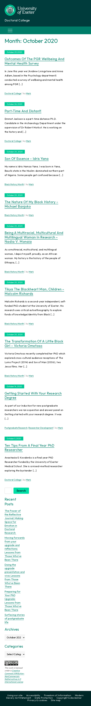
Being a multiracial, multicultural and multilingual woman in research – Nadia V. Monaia (34, 237)
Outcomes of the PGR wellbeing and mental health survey (34, 61)
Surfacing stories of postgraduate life (15, 618)
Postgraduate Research (16, 427)
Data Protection (44, 697)
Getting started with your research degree (33, 395)
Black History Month (14, 184)
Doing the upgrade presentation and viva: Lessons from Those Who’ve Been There (15, 575)
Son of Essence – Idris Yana (27, 158)
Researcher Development (40, 427)
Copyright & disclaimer (69, 697)
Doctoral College (13, 93)
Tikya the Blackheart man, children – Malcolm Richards (34, 291)
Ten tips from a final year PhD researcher (29, 447)
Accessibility (33, 695)
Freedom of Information (57, 695)
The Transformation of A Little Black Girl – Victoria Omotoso (34, 343)
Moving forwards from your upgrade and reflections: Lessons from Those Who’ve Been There (15, 548)
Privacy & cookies (37, 700)
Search (21, 490)
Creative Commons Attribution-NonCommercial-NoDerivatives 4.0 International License (14, 676)
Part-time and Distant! (23, 111)
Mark (28, 93)
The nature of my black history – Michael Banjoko (31, 204)
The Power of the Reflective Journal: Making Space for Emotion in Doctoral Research (14, 521)
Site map (56, 700)
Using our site (15, 695)
